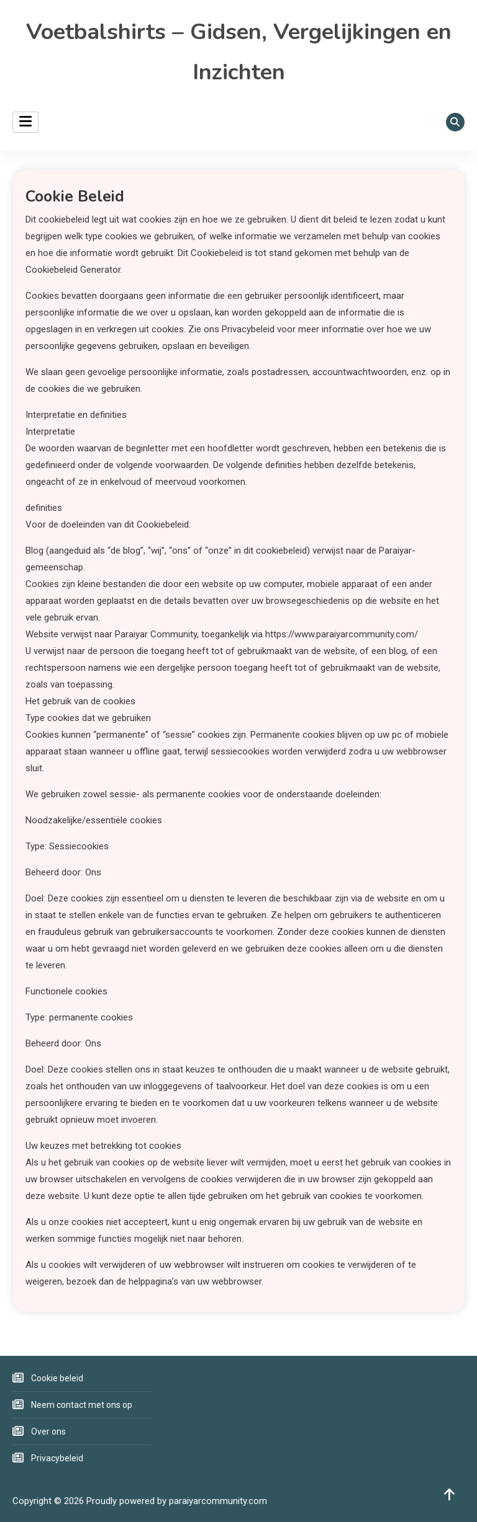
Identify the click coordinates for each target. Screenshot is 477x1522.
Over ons (48, 1431)
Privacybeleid (57, 1458)
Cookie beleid (57, 1378)
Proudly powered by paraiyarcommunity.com (176, 1501)
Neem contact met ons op (81, 1405)
